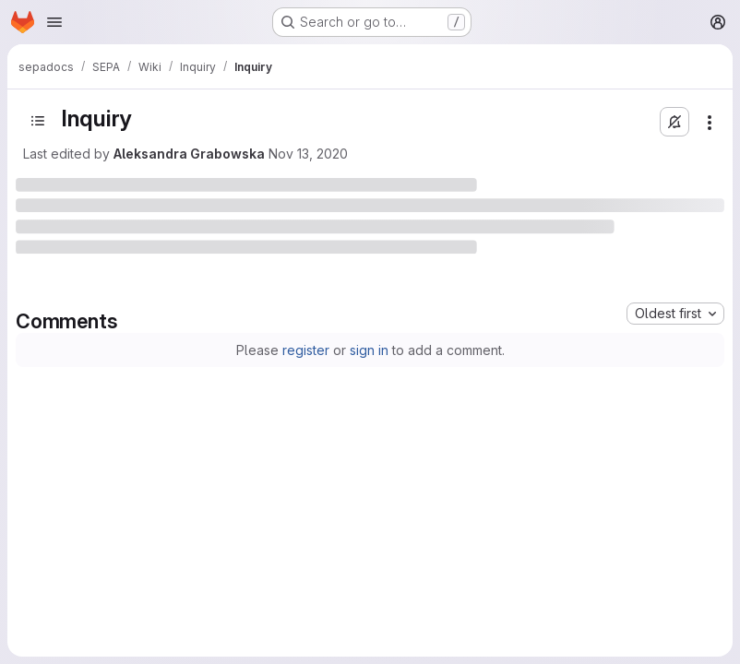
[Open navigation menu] (54, 22)
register (305, 350)
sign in (369, 350)
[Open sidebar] (38, 121)
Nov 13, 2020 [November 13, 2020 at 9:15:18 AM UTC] (308, 153)
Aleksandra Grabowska (189, 153)
